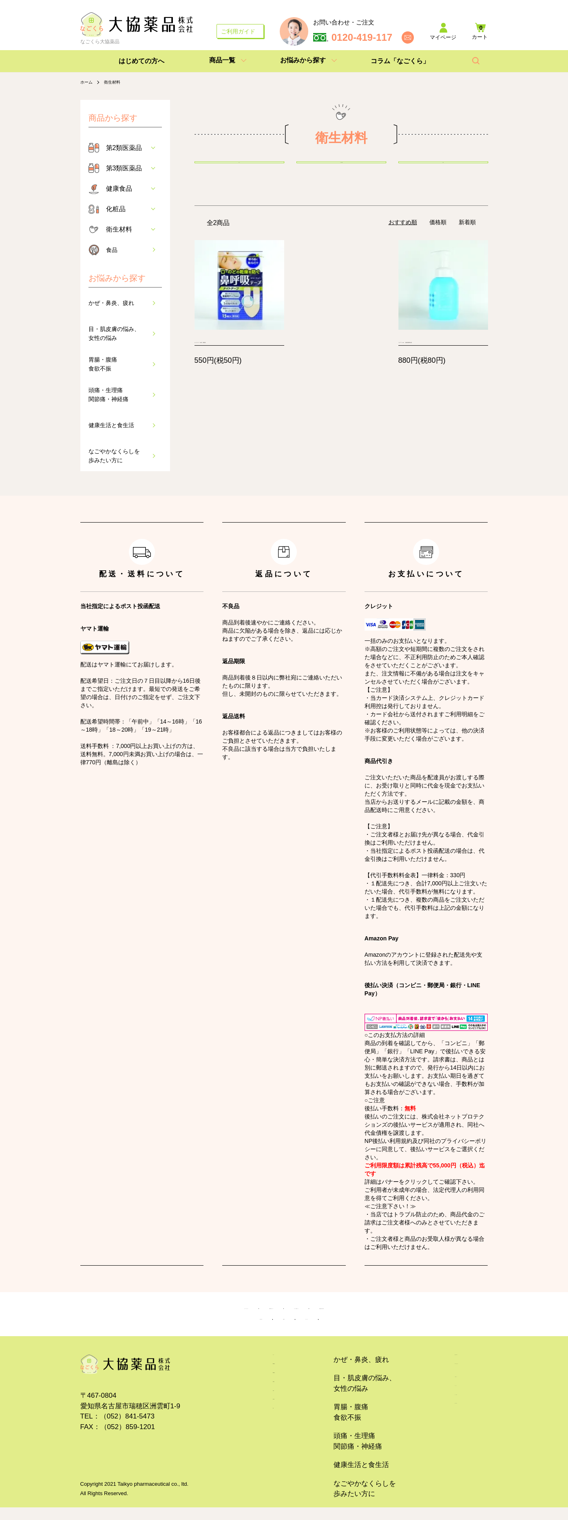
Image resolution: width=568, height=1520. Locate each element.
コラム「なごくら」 (400, 60)
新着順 (467, 241)
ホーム (87, 82)
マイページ (429, 1432)
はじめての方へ (141, 60)
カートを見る (432, 1450)
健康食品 (119, 188)
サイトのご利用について (325, 1311)
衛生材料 (116, 82)
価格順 (437, 241)
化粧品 (116, 208)
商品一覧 (222, 60)
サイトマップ (339, 1329)
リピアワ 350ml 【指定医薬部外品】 (438, 375)
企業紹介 (284, 1329)
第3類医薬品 (124, 168)
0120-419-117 (362, 37)
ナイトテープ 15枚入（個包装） (236, 375)
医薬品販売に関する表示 (423, 1311)
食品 (112, 249)
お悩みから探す (303, 60)
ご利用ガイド (238, 31)
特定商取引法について (232, 1311)
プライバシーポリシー (142, 1311)
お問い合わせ (228, 1329)
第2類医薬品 (124, 147)
